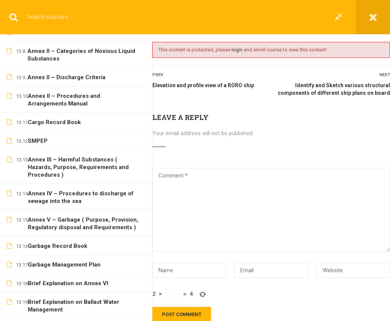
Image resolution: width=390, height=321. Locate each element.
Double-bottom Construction (66, 221)
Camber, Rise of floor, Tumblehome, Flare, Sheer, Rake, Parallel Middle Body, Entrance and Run (81, 248)
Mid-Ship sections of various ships (74, 203)
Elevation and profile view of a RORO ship (203, 85)
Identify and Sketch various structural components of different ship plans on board (334, 89)
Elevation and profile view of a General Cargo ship (78, 57)
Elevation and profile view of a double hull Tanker (83, 83)
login (237, 50)
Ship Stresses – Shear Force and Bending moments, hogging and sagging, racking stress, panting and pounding (83, 282)
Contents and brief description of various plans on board (83, 146)
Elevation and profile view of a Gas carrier (83, 105)
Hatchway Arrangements (61, 308)
